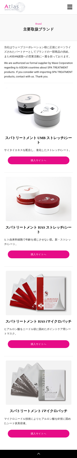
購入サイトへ (38, 160)
